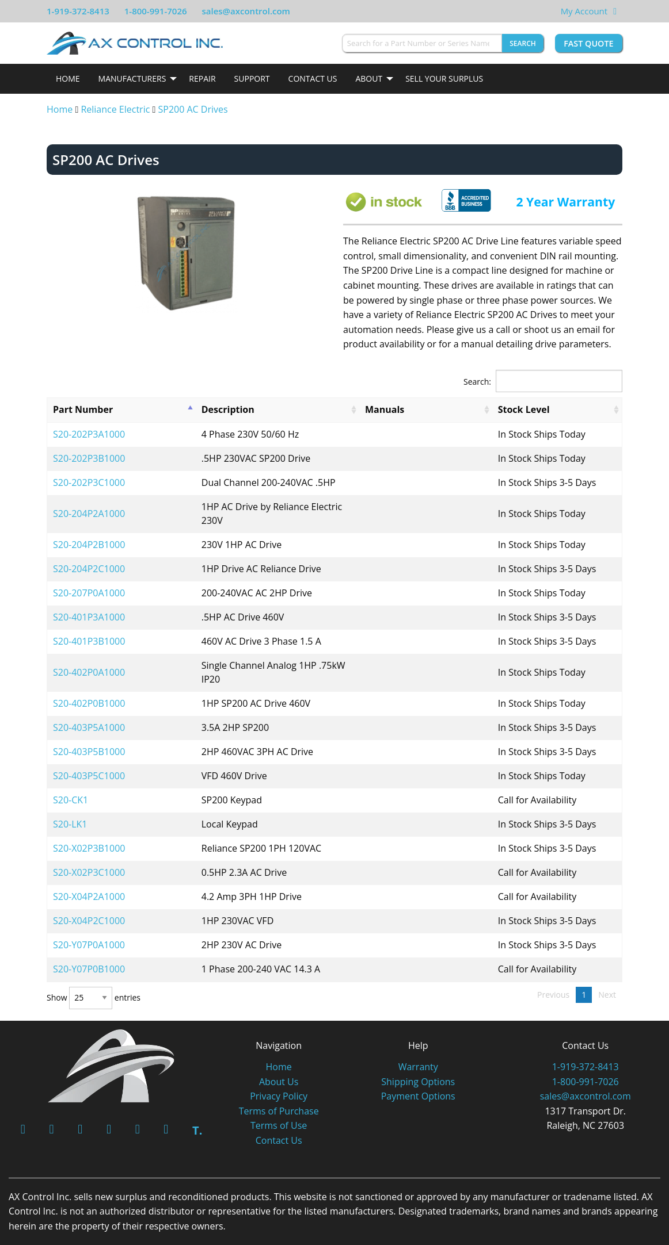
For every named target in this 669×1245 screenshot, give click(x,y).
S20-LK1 (70, 796)
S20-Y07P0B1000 (89, 941)
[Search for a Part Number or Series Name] (422, 43)
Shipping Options (418, 1054)
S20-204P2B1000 (89, 530)
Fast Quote (588, 43)
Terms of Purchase (279, 1083)
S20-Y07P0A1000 (89, 917)
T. (197, 1102)
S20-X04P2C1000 (89, 893)
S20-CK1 (70, 772)
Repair (202, 78)
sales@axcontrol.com (246, 11)
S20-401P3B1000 (89, 627)
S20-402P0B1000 (89, 675)
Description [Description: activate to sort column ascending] (194, 409)
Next (607, 966)
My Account (584, 11)
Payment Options (418, 1068)
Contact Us (312, 78)
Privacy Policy (278, 1068)
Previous (553, 966)
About (368, 78)
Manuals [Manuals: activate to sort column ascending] (417, 409)
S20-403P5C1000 (89, 748)
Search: (542, 381)
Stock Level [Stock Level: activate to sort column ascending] (510, 409)
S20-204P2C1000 (89, 555)
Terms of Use (278, 1097)
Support (252, 78)
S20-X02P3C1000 (89, 844)
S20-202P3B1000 (89, 458)
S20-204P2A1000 (89, 506)
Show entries (93, 970)
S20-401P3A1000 (89, 603)
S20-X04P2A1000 (89, 869)
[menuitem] (68, 78)
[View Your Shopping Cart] (615, 11)
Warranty (418, 1039)
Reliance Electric (115, 109)
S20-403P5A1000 (89, 700)
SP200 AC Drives (193, 109)
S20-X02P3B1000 (89, 820)
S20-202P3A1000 (89, 434)
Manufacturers (132, 78)
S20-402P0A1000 (89, 651)
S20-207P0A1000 (89, 579)
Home (68, 78)
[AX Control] (111, 1037)
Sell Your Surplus (444, 78)
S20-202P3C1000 (89, 482)
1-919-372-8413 (78, 11)
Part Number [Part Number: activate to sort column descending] (83, 409)
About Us (279, 1054)
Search (523, 43)
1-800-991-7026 (155, 11)
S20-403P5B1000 (89, 724)
